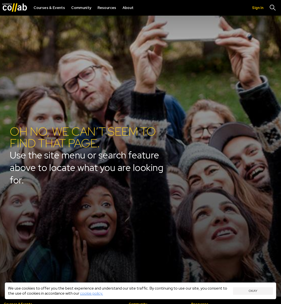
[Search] (273, 8)
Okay (253, 291)
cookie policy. (91, 293)
